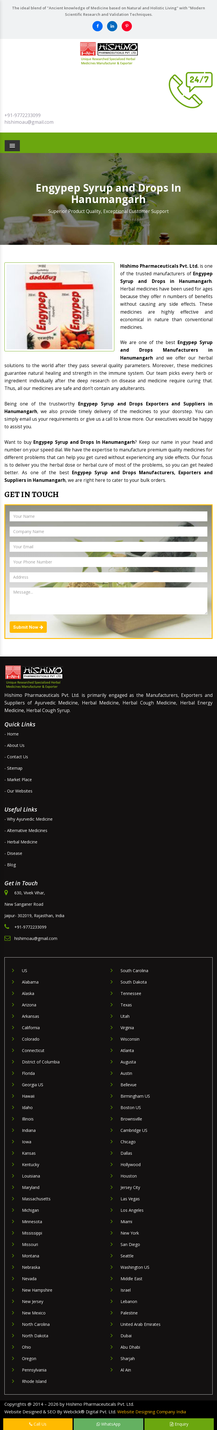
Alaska (28, 993)
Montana (30, 1256)
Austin (126, 1073)
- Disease (13, 853)
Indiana (29, 1130)
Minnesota (32, 1221)
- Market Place (18, 779)
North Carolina (36, 1324)
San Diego (130, 1244)
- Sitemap (13, 768)
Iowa (26, 1141)
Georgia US (32, 1084)
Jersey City (130, 1187)
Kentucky (30, 1164)
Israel (125, 1290)
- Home (11, 734)
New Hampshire (37, 1290)
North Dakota (35, 1335)
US (24, 970)
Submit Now (28, 627)
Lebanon (128, 1301)
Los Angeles (132, 1210)
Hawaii (28, 1096)
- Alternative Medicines (25, 830)
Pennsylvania (34, 1370)
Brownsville (131, 1119)
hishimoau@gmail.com (29, 122)
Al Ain (125, 1370)
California (31, 1027)
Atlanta (127, 1050)
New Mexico (34, 1313)
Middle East (131, 1278)
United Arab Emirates (140, 1324)
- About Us (14, 745)
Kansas (29, 1153)
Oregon (29, 1358)
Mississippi (32, 1233)
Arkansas (30, 1016)
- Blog (10, 864)
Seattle (127, 1256)
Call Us (37, 1424)
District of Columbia (41, 1062)
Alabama (30, 982)
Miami (126, 1221)
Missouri (30, 1244)
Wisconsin (130, 1039)
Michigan (30, 1210)
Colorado (30, 1039)
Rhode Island (34, 1381)
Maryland (30, 1187)
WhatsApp (108, 1424)
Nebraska (31, 1267)
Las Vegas (130, 1199)
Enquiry (179, 1424)
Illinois (28, 1119)
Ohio (26, 1347)
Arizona (29, 1005)
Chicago (128, 1141)
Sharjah (127, 1358)
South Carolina (134, 970)
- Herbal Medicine (20, 842)
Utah (125, 1016)
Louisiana (31, 1176)
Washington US (134, 1267)
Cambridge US (133, 1130)
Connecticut (33, 1050)
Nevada (29, 1278)
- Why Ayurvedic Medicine (28, 819)
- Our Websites (18, 791)
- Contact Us (16, 756)
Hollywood (130, 1164)
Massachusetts (36, 1199)
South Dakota (133, 982)
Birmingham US (135, 1096)
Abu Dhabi (130, 1347)
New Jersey (32, 1301)
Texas (126, 1005)
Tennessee (130, 993)
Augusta (128, 1062)
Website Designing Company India (151, 1411)
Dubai (126, 1335)
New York (129, 1233)
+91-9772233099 (22, 115)
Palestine (129, 1313)
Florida (28, 1073)
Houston (128, 1176)
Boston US (130, 1107)
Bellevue (128, 1084)
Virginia (127, 1027)
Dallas (126, 1153)
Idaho (27, 1107)
